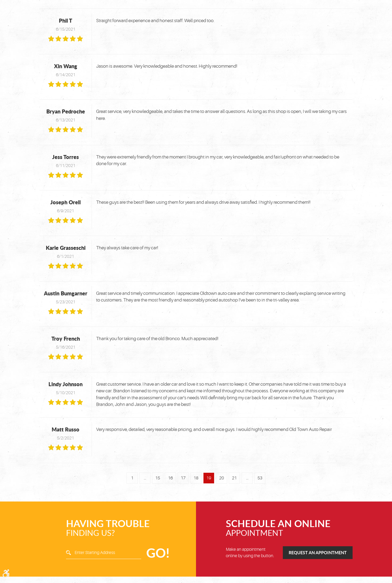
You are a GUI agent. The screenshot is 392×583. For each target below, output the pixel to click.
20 (221, 478)
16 (170, 478)
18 (196, 478)
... (145, 478)
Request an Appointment (318, 552)
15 (157, 478)
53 (260, 478)
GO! (157, 552)
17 (183, 478)
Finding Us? (116, 528)
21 (234, 478)
